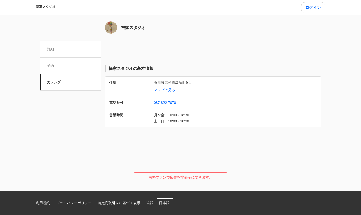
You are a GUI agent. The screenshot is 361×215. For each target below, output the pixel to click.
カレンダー (55, 82)
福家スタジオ (46, 7)
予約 (50, 66)
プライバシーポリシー (74, 203)
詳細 (50, 49)
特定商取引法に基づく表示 (119, 203)
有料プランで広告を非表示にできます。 (180, 177)
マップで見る (164, 90)
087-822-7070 (165, 103)
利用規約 (43, 203)
